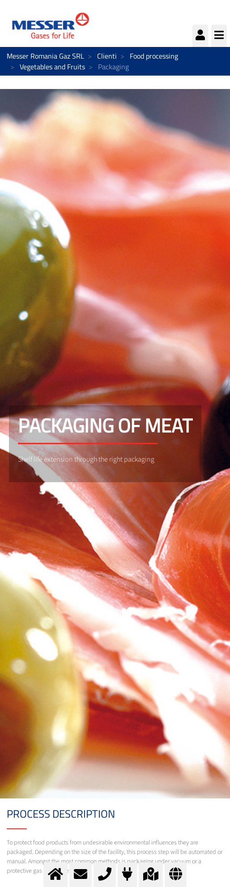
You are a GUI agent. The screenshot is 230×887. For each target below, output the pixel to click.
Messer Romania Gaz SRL (45, 56)
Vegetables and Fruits (52, 66)
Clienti (107, 56)
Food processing (154, 56)
